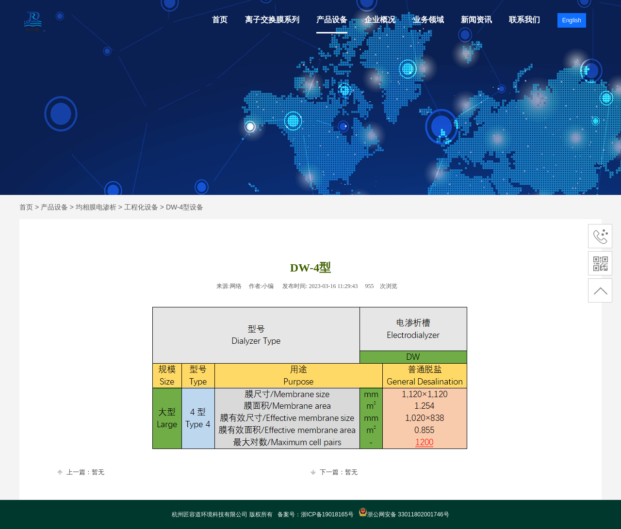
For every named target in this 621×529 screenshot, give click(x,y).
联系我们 (524, 20)
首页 (220, 20)
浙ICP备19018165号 (327, 514)
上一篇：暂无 (80, 472)
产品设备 (331, 20)
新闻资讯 (476, 20)
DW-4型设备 (185, 207)
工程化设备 (141, 207)
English (571, 20)
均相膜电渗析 (96, 207)
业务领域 (428, 20)
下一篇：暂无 (334, 472)
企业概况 (379, 20)
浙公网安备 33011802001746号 (404, 514)
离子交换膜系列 (272, 20)
